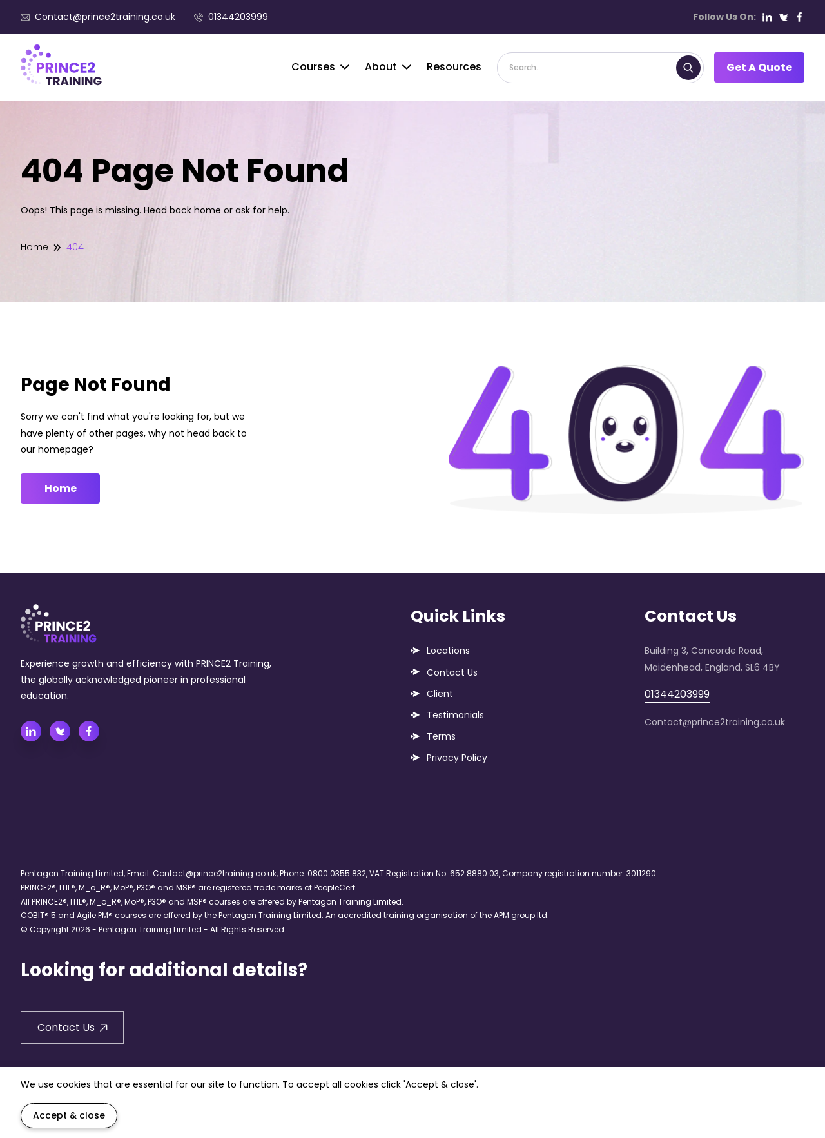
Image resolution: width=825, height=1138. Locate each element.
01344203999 (231, 16)
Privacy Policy (457, 757)
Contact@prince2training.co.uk (98, 16)
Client (440, 693)
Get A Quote (759, 67)
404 (75, 246)
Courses (320, 66)
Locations (448, 650)
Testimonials (455, 715)
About (388, 66)
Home (34, 246)
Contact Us (452, 672)
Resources (454, 66)
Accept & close (69, 1115)
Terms (441, 736)
